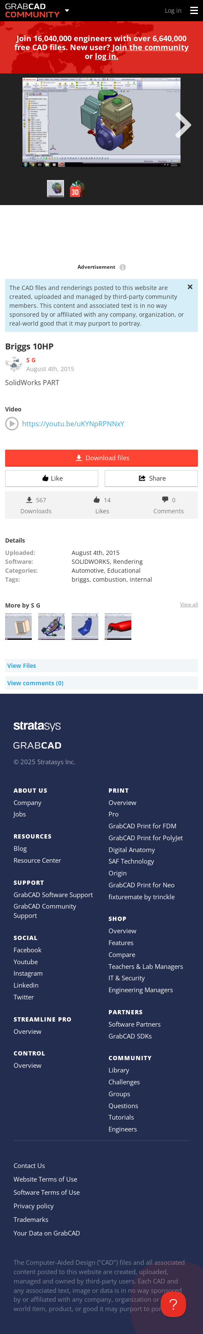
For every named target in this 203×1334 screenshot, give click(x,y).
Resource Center (37, 860)
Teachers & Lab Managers (145, 966)
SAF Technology (131, 861)
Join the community (150, 47)
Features (120, 942)
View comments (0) (35, 683)
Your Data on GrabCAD (47, 1233)
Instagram (28, 973)
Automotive (88, 570)
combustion (109, 579)
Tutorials (121, 1117)
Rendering (128, 561)
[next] (183, 125)
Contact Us (29, 1165)
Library (118, 1070)
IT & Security (126, 978)
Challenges (124, 1082)
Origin (117, 873)
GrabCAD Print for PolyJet (145, 837)
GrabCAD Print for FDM (142, 826)
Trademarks (31, 1219)
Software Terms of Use (47, 1192)
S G (31, 360)
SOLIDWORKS (91, 561)
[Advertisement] (101, 235)
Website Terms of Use (45, 1179)
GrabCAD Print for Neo (141, 885)
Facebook (28, 950)
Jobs (20, 814)
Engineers (122, 1129)
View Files (21, 665)
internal (141, 579)
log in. (106, 56)
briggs (80, 579)
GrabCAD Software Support (53, 894)
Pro (113, 814)
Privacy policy (34, 1206)
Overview (28, 1031)
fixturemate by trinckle (141, 896)
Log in (173, 10)
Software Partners (134, 1024)
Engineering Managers (140, 989)
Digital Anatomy (131, 849)
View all (189, 604)
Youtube (26, 961)
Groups (119, 1093)
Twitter (24, 997)
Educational (124, 570)
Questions (123, 1105)
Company (28, 802)
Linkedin (26, 985)
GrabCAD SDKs (130, 1036)
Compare (121, 954)
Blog (20, 848)
